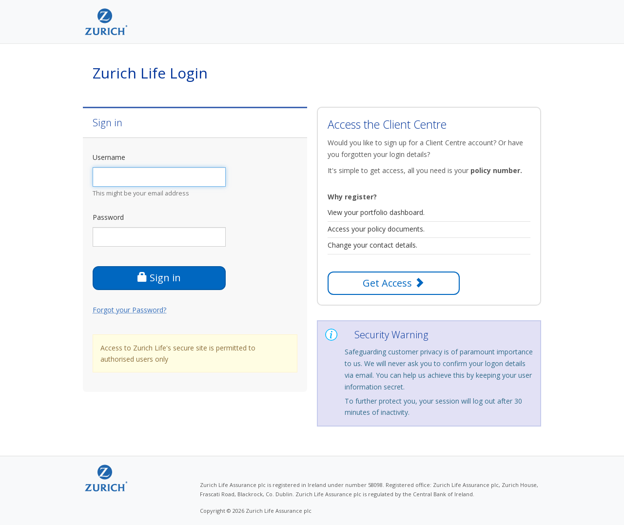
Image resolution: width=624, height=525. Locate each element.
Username (109, 157)
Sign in (159, 277)
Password (108, 217)
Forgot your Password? (129, 309)
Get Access (393, 283)
